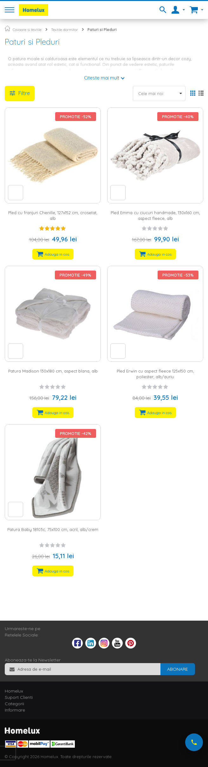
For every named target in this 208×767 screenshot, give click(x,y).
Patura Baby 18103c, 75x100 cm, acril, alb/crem (52, 529)
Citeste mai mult (101, 78)
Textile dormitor (64, 29)
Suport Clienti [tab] (19, 697)
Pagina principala (7, 28)
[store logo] (33, 10)
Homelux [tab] (14, 691)
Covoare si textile (27, 29)
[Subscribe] (177, 669)
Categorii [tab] (14, 703)
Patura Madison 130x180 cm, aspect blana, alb (53, 371)
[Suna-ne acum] (194, 742)
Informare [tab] (15, 710)
